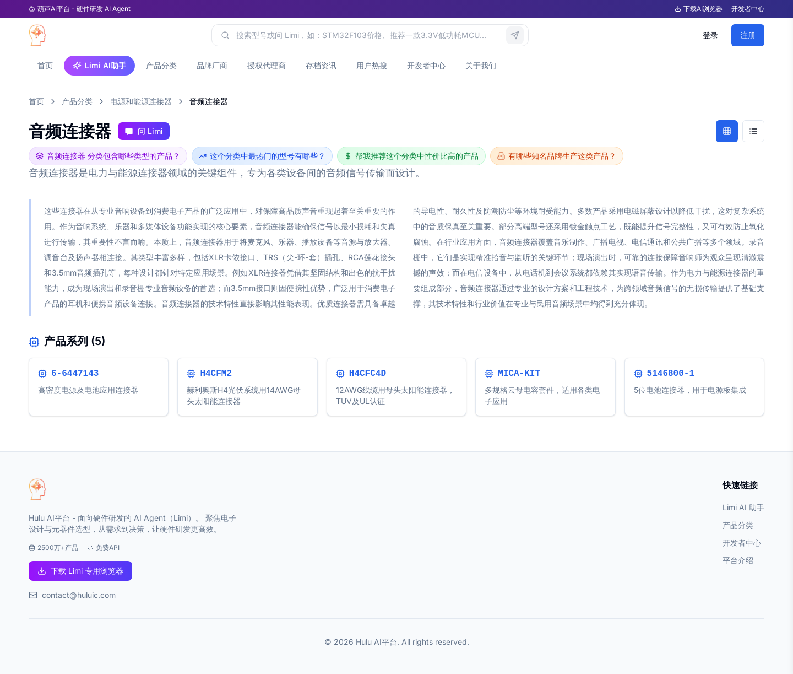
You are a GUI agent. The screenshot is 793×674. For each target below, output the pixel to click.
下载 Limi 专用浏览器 (80, 570)
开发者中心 (747, 8)
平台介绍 (738, 560)
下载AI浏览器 (699, 8)
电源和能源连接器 (141, 101)
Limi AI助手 (99, 65)
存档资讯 (321, 65)
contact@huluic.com (79, 595)
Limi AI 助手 (743, 507)
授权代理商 (266, 65)
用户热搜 (371, 65)
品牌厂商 (212, 65)
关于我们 (480, 65)
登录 (710, 35)
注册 (748, 35)
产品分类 (161, 65)
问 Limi (143, 131)
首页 (45, 65)
